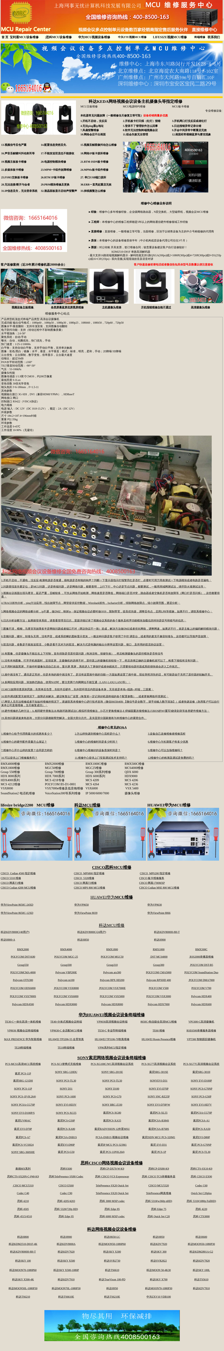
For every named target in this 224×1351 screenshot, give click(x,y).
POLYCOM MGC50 (112, 956)
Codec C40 (23, 1193)
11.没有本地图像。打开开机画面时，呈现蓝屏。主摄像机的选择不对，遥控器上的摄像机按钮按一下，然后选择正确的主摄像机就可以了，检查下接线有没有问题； (99, 660)
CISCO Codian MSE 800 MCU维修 (159, 887)
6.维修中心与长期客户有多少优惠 (168, 741)
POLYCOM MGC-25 (66, 956)
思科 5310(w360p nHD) (158, 1201)
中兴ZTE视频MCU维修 (132, 37)
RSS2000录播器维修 (201, 956)
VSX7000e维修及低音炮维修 (64, 788)
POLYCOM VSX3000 (158, 996)
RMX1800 (112, 949)
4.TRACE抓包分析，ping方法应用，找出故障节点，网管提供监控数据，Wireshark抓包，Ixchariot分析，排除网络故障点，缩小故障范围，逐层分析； (90, 603)
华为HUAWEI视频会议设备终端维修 (112, 1015)
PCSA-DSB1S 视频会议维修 (112, 1137)
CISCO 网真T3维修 (85, 882)
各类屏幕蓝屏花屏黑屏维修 (67, 307)
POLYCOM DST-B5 (201, 964)
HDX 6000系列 (95, 776)
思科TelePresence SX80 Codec (66, 1176)
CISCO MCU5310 (23, 1185)
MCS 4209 (92, 780)
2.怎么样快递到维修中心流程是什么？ (98, 733)
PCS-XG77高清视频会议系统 (159, 1064)
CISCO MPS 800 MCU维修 (89, 887)
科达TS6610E (66, 1296)
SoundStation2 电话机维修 (18, 793)
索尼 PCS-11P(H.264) (112, 1151)
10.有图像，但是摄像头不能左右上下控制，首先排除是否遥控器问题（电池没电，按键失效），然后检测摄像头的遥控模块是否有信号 (82, 653)
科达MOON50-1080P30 (201, 1244)
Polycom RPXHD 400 (158, 980)
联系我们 (214, 37)
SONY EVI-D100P (201, 1080)
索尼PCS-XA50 (201, 1128)
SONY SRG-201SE (112, 1072)
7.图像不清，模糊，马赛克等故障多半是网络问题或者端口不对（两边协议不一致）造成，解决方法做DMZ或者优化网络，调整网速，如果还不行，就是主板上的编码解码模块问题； (110, 628)
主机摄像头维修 (111, 307)
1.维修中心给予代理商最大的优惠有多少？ (26, 733)
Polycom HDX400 (201, 996)
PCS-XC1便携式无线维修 (66, 1064)
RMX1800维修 (10, 768)
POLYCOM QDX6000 (23, 988)
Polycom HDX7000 (159, 1004)
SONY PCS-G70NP (201, 1088)
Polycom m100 (66, 980)
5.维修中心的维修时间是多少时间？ (96, 741)
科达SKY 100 (23, 1260)
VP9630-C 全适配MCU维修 (66, 1030)
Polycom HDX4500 (23, 1004)
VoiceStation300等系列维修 (63, 793)
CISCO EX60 (66, 1185)
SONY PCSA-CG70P (23, 1104)
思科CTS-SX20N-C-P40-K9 (23, 1176)
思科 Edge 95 (66, 1216)
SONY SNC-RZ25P (159, 1096)
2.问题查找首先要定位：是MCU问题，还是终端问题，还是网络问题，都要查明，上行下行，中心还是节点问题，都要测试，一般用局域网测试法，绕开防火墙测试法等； (103, 586)
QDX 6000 (131, 772)
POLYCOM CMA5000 (158, 972)
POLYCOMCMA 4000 (23, 972)
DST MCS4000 (158, 956)
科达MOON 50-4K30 (158, 1270)
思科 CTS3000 (201, 1216)
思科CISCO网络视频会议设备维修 (112, 1163)
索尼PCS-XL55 (158, 1112)
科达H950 (112, 1288)
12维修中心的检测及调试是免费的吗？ (171, 757)
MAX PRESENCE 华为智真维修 (23, 1039)
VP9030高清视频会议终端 (112, 1021)
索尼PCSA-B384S (158, 1120)
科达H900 (160, 939)
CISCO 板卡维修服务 (151, 878)
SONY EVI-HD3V (66, 1104)
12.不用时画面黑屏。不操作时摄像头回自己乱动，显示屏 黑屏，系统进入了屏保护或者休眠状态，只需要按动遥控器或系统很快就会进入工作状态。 (90, 666)
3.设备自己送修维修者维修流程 (166, 733)
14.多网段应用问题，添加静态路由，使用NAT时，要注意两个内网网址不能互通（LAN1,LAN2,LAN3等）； (66, 682)
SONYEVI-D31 (158, 1080)
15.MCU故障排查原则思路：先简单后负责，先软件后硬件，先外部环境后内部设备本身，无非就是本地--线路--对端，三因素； (77, 689)
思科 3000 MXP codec (112, 1201)
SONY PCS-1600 (66, 1096)
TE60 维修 (158, 1030)
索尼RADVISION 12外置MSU (112, 1128)
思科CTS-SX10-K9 (201, 1168)
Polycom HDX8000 (112, 1004)
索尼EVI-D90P (66, 1144)
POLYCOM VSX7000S (23, 996)
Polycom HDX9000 (66, 1004)
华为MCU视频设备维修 (94, 37)
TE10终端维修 (66, 1047)
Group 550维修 (10, 772)
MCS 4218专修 (55, 780)
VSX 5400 (131, 788)
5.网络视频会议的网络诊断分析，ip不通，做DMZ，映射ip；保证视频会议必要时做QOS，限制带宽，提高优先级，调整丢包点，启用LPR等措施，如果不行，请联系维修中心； (107, 611)
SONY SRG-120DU (66, 1072)
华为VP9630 (154, 904)
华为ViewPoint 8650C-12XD (17, 912)
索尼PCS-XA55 (112, 1120)
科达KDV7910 (66, 1279)
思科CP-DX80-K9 (158, 1168)
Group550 (23, 964)
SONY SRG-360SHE (23, 1152)
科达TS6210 (23, 1296)
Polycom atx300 (112, 972)
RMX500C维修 (134, 764)
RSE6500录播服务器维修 (201, 1030)
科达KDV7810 (201, 1288)
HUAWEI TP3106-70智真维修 (112, 1039)
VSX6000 (92, 788)
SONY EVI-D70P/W (158, 1104)
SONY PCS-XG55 (66, 1112)
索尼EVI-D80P (201, 1137)
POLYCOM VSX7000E (112, 988)
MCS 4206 (131, 780)
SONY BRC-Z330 (112, 1104)
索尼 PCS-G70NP (201, 1144)
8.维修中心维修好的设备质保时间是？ (98, 750)
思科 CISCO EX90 (201, 1176)
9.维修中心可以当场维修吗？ (165, 750)
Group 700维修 (54, 772)
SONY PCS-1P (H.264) (23, 1096)
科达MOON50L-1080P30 (23, 1288)
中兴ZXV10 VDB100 (158, 1296)
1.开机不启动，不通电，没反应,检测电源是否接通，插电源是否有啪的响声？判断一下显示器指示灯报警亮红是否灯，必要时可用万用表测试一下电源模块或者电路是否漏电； (106, 580)
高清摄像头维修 (200, 307)
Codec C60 (201, 1185)
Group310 (112, 964)
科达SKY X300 (112, 1251)
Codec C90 (66, 1193)
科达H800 (23, 1236)
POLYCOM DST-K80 (23, 956)
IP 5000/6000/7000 (97, 793)
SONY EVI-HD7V (201, 1104)
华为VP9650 (81, 904)
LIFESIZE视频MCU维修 (170, 37)
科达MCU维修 (87, 805)
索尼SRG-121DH (23, 1080)
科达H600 (201, 1236)
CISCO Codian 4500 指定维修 (18, 873)
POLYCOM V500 (159, 988)
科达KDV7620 (66, 1251)
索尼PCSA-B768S (158, 1128)
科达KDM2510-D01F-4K (23, 1244)
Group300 (158, 964)
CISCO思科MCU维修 (111, 867)
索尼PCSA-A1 (201, 1120)
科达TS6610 (112, 1270)
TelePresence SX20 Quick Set (112, 1185)
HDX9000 (131, 776)
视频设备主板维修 (23, 307)
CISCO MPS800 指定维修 (89, 873)
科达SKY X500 (66, 1260)
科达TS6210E (112, 1296)
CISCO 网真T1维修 (12, 882)
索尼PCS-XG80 (112, 1112)
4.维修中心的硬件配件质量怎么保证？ (24, 741)
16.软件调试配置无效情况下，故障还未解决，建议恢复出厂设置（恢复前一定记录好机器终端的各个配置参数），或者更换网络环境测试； (85, 696)
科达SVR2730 (112, 1260)
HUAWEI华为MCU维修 (169, 805)
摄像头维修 (132, 793)
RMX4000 (66, 949)
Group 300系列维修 (98, 772)
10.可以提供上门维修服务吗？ (19, 757)
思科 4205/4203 (66, 1201)
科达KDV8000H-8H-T (167, 932)
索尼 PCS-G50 (66, 1151)
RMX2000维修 (54, 764)
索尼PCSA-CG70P (201, 1112)
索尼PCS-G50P (66, 1120)
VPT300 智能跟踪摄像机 (201, 1039)
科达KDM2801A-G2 (201, 1251)
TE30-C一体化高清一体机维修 (23, 1021)
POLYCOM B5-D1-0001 (60, 784)
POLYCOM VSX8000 (66, 988)
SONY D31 (66, 1088)
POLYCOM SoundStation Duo (201, 972)
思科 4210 (23, 1201)
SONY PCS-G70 (112, 1096)
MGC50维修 (53, 768)
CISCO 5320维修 (84, 878)
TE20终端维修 (23, 1047)
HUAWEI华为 (111, 897)
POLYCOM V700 (201, 988)
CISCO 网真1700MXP (152, 882)
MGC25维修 (94, 768)
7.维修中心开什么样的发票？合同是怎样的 (26, 750)
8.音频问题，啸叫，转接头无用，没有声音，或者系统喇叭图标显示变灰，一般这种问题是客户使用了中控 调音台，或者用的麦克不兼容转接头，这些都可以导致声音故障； (105, 636)
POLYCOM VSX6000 (66, 996)
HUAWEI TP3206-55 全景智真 (66, 1039)
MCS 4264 (92, 784)
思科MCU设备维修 (58, 37)
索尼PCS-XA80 (66, 1128)
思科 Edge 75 (158, 1209)
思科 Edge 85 (112, 1209)
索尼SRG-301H (201, 1072)
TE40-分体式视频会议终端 (66, 1021)
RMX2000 (23, 949)
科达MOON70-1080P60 (23, 1270)
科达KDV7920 (158, 1244)
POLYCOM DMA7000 (201, 980)
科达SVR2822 (159, 1260)
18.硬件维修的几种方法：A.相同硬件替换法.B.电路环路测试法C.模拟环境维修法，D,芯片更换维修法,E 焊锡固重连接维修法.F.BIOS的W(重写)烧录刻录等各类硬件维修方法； (105, 710)
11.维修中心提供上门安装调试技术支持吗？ (101, 757)
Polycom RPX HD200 (112, 980)
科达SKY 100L (201, 1270)
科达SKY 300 (158, 1251)
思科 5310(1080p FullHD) (201, 1201)
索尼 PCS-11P (23, 1073)
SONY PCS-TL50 (112, 1080)
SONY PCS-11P (23, 1088)
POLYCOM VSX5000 (112, 996)
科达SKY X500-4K (23, 1279)
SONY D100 (112, 1088)
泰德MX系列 (23, 1168)
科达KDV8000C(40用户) (15, 932)
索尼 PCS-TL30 (201, 1151)
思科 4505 (23, 1209)
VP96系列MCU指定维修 (112, 1047)
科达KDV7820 (201, 1260)
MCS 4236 (131, 784)
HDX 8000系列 (10, 776)
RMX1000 (158, 949)
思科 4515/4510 (23, 1216)
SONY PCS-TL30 (66, 1080)
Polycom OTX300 (23, 980)
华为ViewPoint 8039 (85, 912)
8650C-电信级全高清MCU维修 (159, 1021)
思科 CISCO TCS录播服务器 (158, 1176)
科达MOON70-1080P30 (158, 1288)
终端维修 (199, 37)
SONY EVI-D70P (159, 1088)
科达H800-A (8, 939)
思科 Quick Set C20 (159, 1216)
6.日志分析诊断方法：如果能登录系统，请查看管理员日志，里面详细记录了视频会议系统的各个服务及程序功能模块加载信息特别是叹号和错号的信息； (93, 620)
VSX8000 (7, 788)
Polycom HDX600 (201, 1004)
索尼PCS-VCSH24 (22, 1144)
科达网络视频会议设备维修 (111, 1229)
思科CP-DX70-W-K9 (112, 1168)
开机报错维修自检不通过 (156, 307)
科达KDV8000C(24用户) (91, 932)
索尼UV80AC (23, 1120)
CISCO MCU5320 (158, 1185)
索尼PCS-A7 (23, 1137)
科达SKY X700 (158, 1279)
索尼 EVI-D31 (158, 1144)
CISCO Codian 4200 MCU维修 (18, 887)
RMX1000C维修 (97, 764)
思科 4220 (201, 1209)
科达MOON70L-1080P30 (66, 1288)
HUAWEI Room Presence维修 (159, 1039)
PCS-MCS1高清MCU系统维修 (23, 1064)
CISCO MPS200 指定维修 (155, 873)
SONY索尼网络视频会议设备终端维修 (111, 1058)
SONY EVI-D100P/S (23, 1112)
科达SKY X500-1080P (66, 1270)
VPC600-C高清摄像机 (201, 1021)
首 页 (5, 37)
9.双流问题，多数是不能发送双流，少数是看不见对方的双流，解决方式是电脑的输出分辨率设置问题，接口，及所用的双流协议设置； (82, 644)
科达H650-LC (112, 1236)
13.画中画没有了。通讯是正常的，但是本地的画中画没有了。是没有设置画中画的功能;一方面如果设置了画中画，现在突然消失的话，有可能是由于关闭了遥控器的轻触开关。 (107, 674)
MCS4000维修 (134, 768)
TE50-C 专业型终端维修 (112, 1030)
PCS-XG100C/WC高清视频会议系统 (112, 1064)
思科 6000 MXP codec (112, 1216)
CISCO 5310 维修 (11, 878)
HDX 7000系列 (55, 776)
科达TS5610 (201, 1279)
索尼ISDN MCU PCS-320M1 (158, 1137)
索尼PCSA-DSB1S (66, 1137)
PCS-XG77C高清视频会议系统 (201, 1064)
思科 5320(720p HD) (66, 1209)
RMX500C (201, 949)
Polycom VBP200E (66, 972)
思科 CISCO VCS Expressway (112, 1176)
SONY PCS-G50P (201, 1096)
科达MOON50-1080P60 (112, 1244)
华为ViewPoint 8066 (158, 912)
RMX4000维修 (11, 764)
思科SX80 (66, 1168)
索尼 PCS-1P (158, 1151)
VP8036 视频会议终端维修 (23, 1030)
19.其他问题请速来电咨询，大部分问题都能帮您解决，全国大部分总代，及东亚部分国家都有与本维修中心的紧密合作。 (74, 718)
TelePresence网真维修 (158, 1193)
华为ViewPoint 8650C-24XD (17, 904)
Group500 (66, 964)
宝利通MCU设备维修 (24, 37)
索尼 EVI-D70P (23, 1128)
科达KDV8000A (66, 1244)
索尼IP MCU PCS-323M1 (112, 1144)
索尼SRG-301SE (158, 1072)
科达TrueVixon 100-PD (112, 1279)
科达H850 (83, 939)
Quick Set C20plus (201, 1193)
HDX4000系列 (10, 780)
